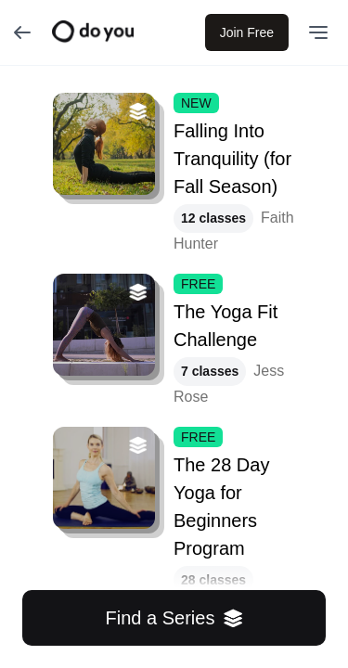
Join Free (247, 32)
